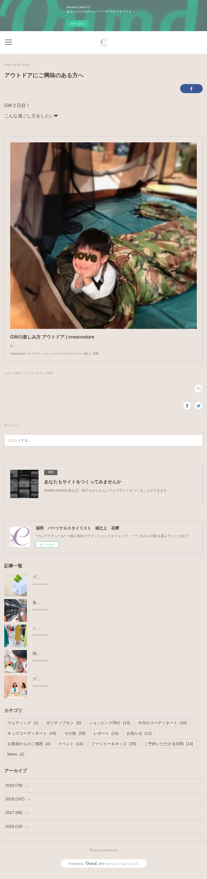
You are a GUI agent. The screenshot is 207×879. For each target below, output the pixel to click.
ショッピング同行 (109, 728)
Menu (15, 760)
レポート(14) (12, 378)
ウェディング (22, 728)
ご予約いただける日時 (168, 749)
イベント (70, 749)
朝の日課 (40, 659)
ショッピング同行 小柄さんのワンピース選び (73, 633)
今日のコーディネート (162, 728)
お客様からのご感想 (28, 749)
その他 (75, 739)
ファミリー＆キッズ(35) (37, 378)
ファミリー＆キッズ (113, 749)
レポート (106, 739)
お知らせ (139, 739)
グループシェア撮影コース (56, 684)
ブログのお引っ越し (50, 582)
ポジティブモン (63, 728)
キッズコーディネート (31, 739)
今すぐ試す (78, 23)
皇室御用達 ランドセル (53, 608)
